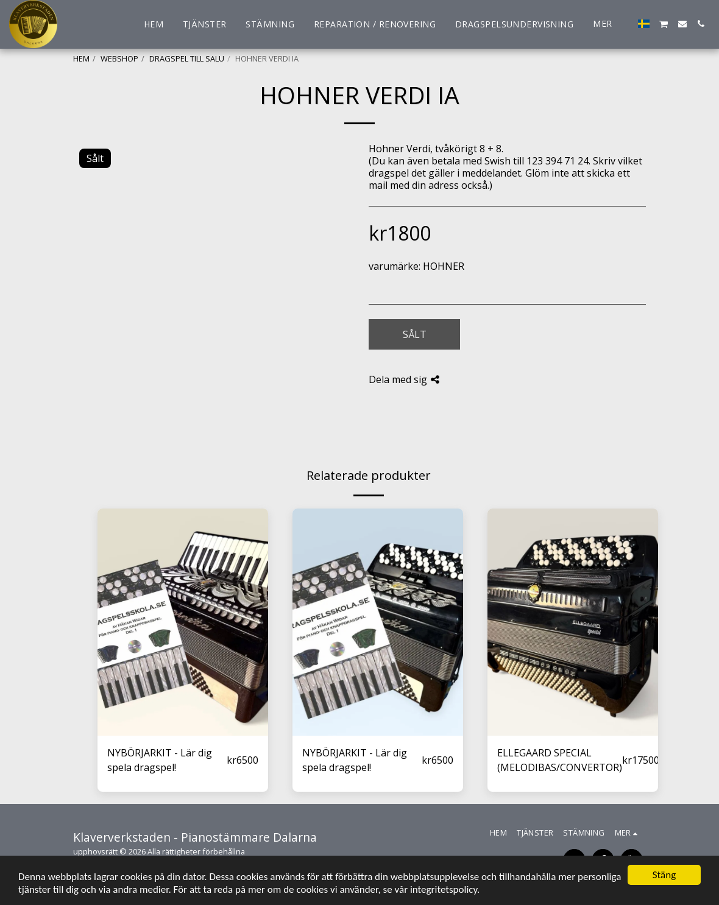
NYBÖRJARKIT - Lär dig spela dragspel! (159, 760)
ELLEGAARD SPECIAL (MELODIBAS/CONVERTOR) (559, 760)
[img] (182, 622)
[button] (664, 24)
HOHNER (443, 266)
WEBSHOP (119, 58)
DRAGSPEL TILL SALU (186, 58)
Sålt (415, 334)
